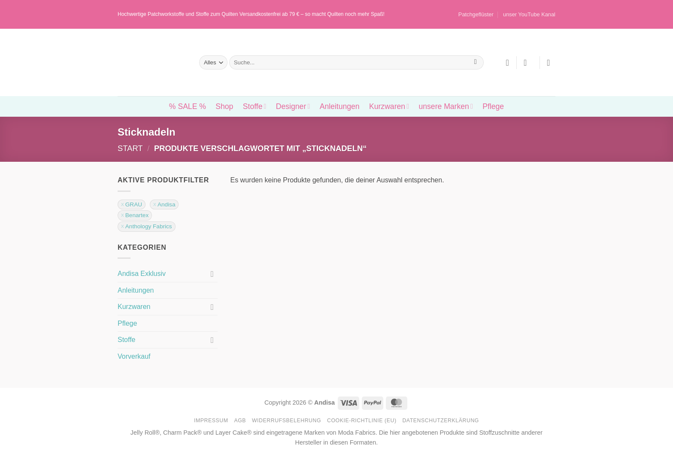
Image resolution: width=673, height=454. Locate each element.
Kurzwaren (389, 106)
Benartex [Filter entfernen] (137, 215)
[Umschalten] (212, 274)
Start (130, 148)
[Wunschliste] (507, 62)
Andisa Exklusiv (142, 273)
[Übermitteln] (475, 62)
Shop (224, 106)
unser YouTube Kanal (529, 14)
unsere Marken (445, 106)
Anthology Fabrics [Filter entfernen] (148, 226)
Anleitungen (340, 106)
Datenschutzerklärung (440, 421)
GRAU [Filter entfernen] (133, 204)
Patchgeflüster (476, 14)
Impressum (211, 421)
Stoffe (255, 106)
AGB (240, 421)
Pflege (493, 106)
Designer (293, 106)
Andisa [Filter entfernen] (167, 204)
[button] (528, 62)
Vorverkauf (134, 356)
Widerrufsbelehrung (286, 421)
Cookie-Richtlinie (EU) (362, 421)
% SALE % (187, 106)
